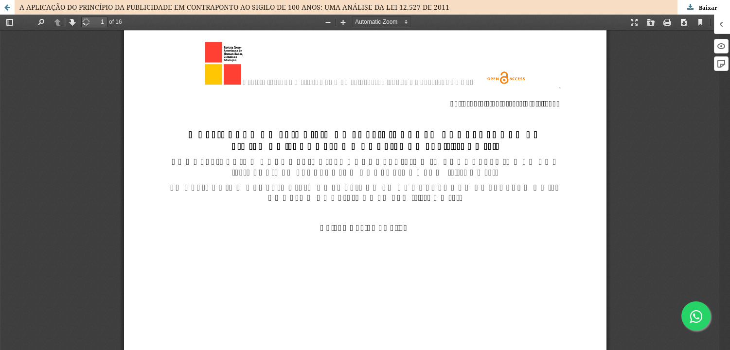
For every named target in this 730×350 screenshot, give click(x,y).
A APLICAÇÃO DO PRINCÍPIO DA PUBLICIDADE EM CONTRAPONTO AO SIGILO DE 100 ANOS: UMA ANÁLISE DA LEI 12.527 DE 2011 (234, 7)
